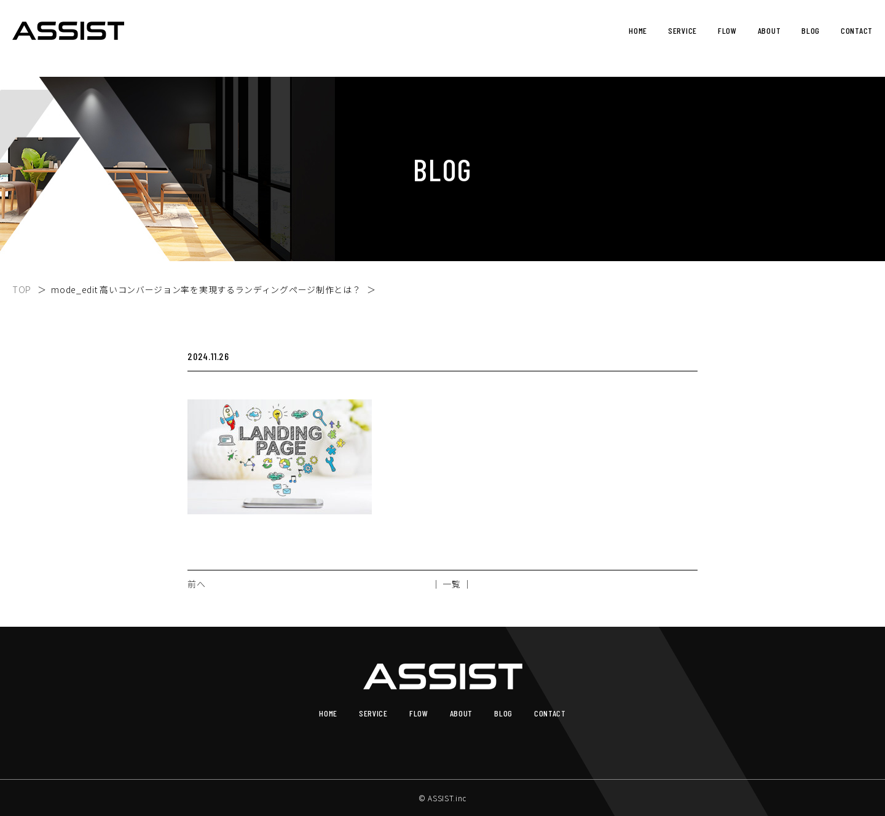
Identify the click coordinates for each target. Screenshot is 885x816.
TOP (21, 289)
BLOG (810, 30)
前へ (196, 584)
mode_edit (206, 289)
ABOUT (769, 30)
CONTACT (857, 30)
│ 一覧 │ (451, 584)
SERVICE (682, 30)
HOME (638, 30)
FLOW (727, 30)
